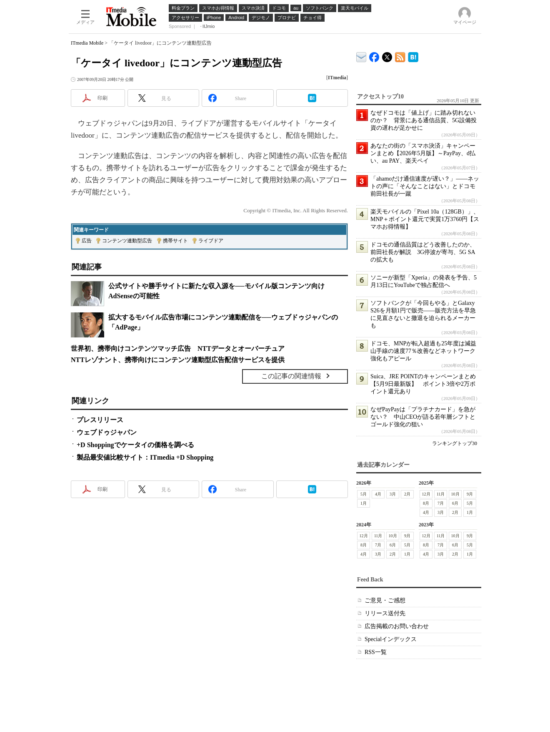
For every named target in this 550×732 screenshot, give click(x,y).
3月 (393, 494)
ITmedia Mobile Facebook (374, 55)
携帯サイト (175, 241)
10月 (455, 494)
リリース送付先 (385, 613)
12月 (426, 494)
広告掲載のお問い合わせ (397, 626)
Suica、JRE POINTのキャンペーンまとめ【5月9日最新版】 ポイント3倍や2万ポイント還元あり (423, 384)
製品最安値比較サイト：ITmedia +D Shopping (145, 457)
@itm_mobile (387, 55)
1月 (363, 503)
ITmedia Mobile (87, 43)
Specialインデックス (391, 639)
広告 (87, 241)
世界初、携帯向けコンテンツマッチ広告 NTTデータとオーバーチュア (178, 348)
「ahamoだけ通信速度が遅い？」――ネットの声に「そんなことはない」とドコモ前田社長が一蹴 (424, 186)
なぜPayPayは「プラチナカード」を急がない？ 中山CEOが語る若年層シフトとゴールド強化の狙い (422, 417)
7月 (441, 503)
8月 (426, 503)
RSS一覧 (376, 652)
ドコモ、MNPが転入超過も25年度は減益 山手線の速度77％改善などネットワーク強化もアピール (426, 351)
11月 (441, 494)
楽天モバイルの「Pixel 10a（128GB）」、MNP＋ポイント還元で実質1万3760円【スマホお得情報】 (424, 219)
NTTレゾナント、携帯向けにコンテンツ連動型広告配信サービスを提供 (178, 359)
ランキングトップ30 (454, 443)
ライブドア (210, 241)
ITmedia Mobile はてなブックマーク (413, 55)
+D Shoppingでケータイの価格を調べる (135, 444)
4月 (378, 494)
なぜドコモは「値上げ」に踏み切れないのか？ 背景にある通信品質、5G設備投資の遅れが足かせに (423, 120)
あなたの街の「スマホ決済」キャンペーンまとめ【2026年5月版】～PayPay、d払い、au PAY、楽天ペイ (422, 153)
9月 (470, 494)
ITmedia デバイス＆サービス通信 (361, 55)
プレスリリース (100, 419)
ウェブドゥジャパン (107, 432)
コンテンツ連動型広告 (127, 241)
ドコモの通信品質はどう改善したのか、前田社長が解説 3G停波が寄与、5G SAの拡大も (422, 252)
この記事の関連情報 (291, 376)
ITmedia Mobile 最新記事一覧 (400, 55)
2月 (407, 494)
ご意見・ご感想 (385, 600)
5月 (363, 494)
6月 (455, 503)
